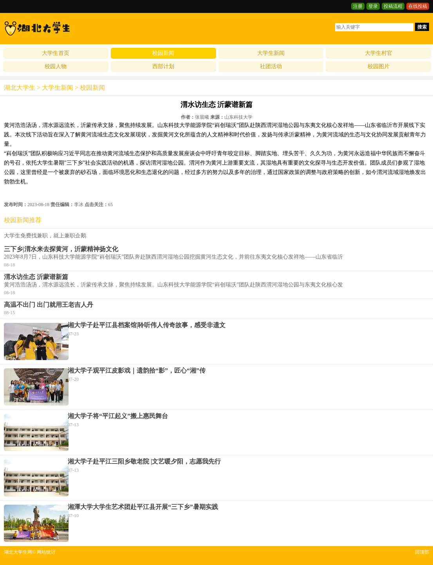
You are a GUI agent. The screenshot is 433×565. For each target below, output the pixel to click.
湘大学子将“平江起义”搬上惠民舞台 (118, 416)
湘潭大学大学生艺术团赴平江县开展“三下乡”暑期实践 (143, 506)
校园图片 (379, 66)
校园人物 (56, 66)
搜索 (422, 27)
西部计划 (163, 66)
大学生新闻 (271, 53)
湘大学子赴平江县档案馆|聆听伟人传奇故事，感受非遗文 (147, 325)
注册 (358, 6)
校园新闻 (163, 53)
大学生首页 (55, 53)
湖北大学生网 (18, 552)
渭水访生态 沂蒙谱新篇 (36, 276)
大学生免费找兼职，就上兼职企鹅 (45, 236)
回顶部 (422, 552)
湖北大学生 (19, 87)
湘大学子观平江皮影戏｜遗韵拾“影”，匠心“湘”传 (137, 370)
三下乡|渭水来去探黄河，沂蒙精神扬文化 (61, 249)
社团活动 (271, 66)
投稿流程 (393, 6)
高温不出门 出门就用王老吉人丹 (48, 304)
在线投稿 (417, 6)
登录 (373, 6)
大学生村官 (378, 53)
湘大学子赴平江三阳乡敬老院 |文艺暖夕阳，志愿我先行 (144, 461)
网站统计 (46, 552)
